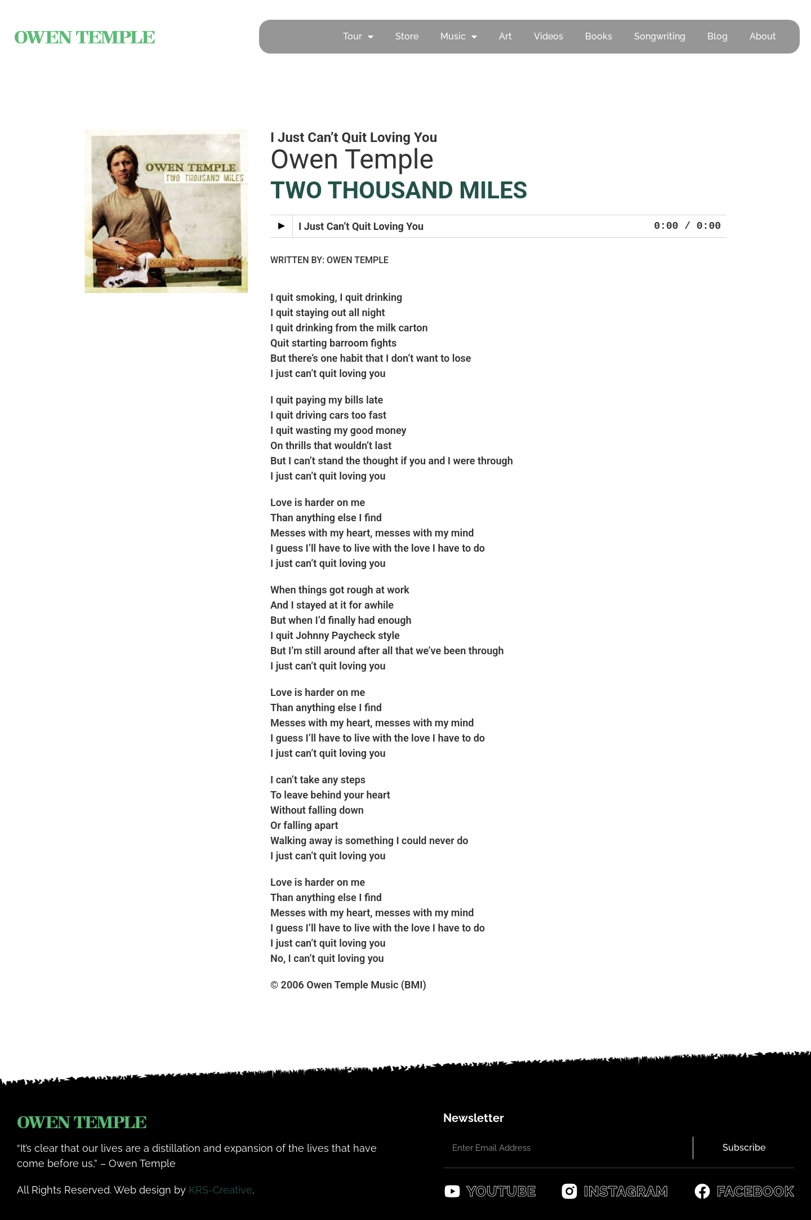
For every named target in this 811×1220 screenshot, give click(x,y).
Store (406, 36)
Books (598, 36)
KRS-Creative (220, 1190)
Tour (358, 36)
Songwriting (659, 36)
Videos (548, 36)
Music (458, 36)
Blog (717, 36)
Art (505, 36)
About (763, 36)
